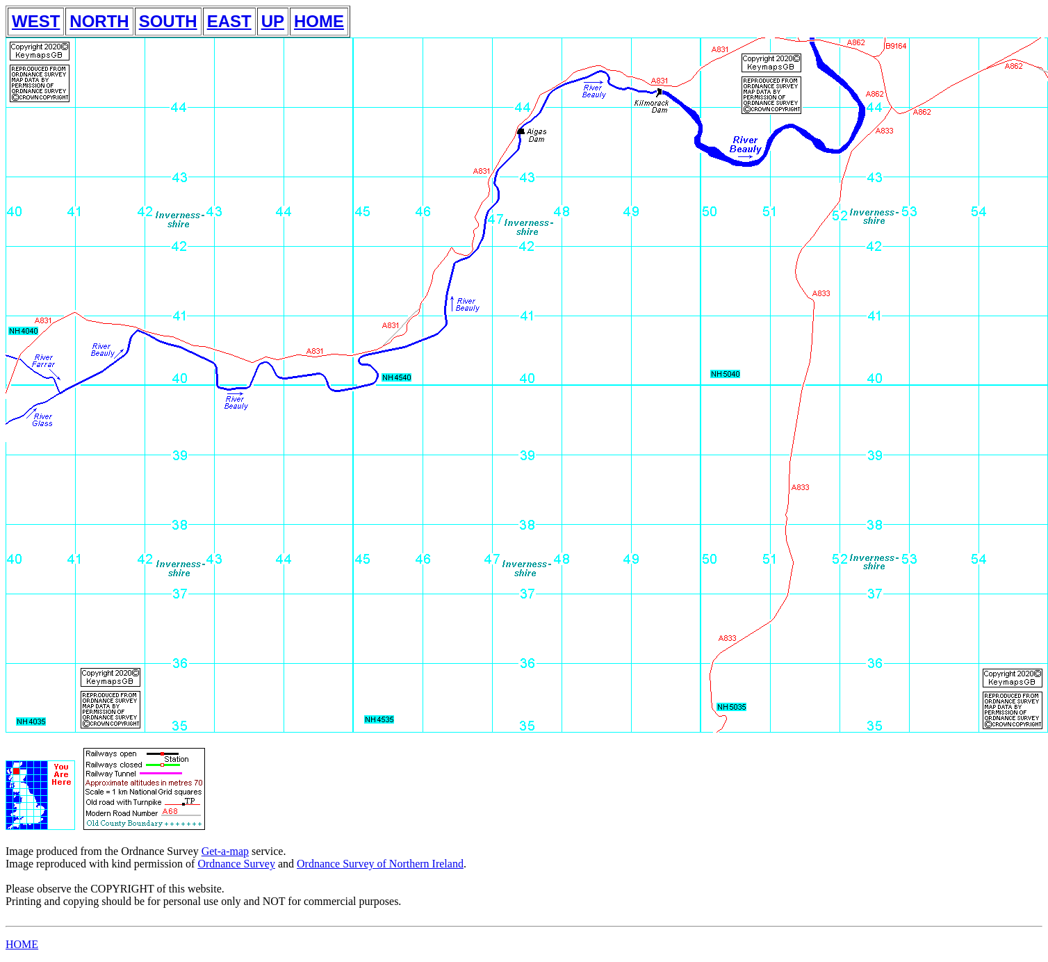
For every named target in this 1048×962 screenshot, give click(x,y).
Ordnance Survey (236, 864)
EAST (229, 21)
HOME (319, 21)
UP (272, 21)
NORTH (99, 21)
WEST (36, 21)
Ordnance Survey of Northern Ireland (380, 864)
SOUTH (168, 21)
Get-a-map (225, 851)
